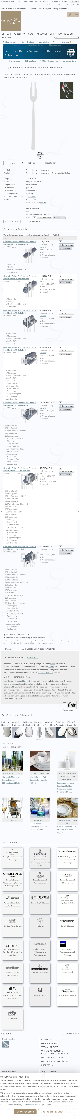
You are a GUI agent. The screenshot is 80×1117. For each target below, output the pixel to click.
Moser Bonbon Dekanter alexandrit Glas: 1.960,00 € (38, 827)
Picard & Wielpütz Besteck (40, 968)
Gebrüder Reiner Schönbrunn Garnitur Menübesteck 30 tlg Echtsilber (21, 311)
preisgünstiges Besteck (34, 45)
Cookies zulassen (25, 1112)
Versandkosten (50, 1047)
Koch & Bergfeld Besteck (40, 899)
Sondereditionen (70, 61)
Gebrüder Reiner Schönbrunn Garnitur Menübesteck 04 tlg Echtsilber (21, 243)
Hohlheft (26, 681)
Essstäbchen (44, 42)
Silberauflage (30, 61)
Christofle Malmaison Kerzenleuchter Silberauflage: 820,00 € (11, 780)
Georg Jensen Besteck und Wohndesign (12, 855)
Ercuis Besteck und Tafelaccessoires (40, 878)
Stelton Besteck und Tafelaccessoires (12, 970)
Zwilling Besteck (40, 991)
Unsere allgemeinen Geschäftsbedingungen (55, 1052)
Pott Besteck (40, 922)
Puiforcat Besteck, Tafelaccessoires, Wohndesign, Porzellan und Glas (40, 858)
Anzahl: (29, 218)
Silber (52, 664)
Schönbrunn (64, 9)
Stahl (15, 684)
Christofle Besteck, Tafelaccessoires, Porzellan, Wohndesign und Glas (12, 879)
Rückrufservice (72, 5)
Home (3, 9)
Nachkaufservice (56, 45)
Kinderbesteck (27, 42)
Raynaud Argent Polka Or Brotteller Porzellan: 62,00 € (67, 830)
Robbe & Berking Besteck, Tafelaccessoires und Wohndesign (67, 856)
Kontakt (46, 1039)
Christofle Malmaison (12, 763)
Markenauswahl (22, 9)
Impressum (47, 1065)
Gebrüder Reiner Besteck (12, 922)
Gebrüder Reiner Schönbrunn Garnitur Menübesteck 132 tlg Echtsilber (21, 469)
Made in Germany (62, 42)
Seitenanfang (70, 1034)
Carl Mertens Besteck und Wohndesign (12, 993)
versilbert (32, 196)
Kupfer (51, 667)
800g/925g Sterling (51, 9)
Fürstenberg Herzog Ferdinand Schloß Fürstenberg (67, 765)
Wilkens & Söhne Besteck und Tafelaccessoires (12, 901)
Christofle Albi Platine (40, 763)
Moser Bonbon (40, 809)
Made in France (11, 45)
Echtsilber (32, 657)
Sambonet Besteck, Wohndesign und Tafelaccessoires (40, 948)
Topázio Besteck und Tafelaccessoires (67, 878)
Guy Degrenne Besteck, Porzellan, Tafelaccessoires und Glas (12, 948)
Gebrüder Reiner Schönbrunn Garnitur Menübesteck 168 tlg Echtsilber (21, 548)
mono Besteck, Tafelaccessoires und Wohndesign (67, 948)
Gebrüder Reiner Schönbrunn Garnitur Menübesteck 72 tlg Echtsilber (21, 404)
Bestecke (11, 9)
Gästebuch (51, 5)
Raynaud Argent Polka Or (67, 811)
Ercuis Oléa (12, 809)
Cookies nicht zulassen (52, 1112)
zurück (6, 1034)
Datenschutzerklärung (55, 1061)
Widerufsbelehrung (53, 1057)
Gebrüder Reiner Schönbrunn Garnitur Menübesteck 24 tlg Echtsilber (21, 277)
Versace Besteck (67, 968)
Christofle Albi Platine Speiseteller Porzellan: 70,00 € (39, 780)
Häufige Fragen (50, 1043)
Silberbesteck (10, 42)
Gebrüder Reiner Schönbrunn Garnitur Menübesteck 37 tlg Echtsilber (21, 348)
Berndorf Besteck (67, 922)
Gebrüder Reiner (36, 9)
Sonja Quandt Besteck (67, 899)
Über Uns (61, 5)
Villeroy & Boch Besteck (67, 991)
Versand (43, 203)
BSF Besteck (12, 1014)
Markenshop (14, 61)
